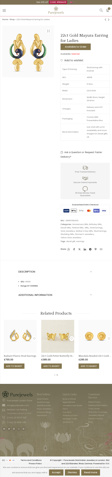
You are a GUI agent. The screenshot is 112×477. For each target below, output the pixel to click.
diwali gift (70, 241)
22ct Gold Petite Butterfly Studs (76, 356)
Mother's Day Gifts (84, 231)
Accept (56, 472)
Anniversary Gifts (80, 224)
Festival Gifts (77, 227)
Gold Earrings (96, 227)
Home (5, 19)
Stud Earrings (100, 231)
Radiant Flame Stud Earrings (38, 356)
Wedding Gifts (67, 234)
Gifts (87, 227)
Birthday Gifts (95, 224)
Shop (12, 19)
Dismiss (72, 472)
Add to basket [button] (32, 366)
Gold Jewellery (68, 231)
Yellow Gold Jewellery (71, 237)
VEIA (107, 463)
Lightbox (48, 31)
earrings (80, 241)
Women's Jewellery (84, 234)
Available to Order (75, 46)
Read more (90, 472)
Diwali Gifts (66, 227)
